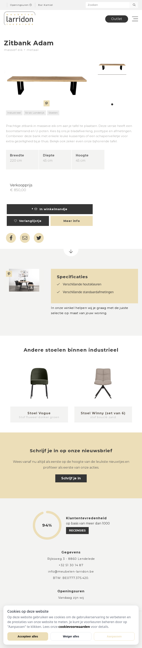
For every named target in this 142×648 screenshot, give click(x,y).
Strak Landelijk (35, 112)
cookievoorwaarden (74, 626)
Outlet (116, 19)
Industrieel (14, 112)
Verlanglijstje (28, 221)
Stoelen (53, 112)
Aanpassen (114, 636)
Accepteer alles (28, 636)
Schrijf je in (71, 478)
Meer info (71, 221)
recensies (77, 530)
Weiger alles (71, 636)
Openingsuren (21, 5)
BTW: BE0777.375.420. (71, 578)
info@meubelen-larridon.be (71, 571)
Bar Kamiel (45, 5)
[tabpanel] (112, 65)
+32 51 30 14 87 (71, 565)
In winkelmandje (49, 209)
